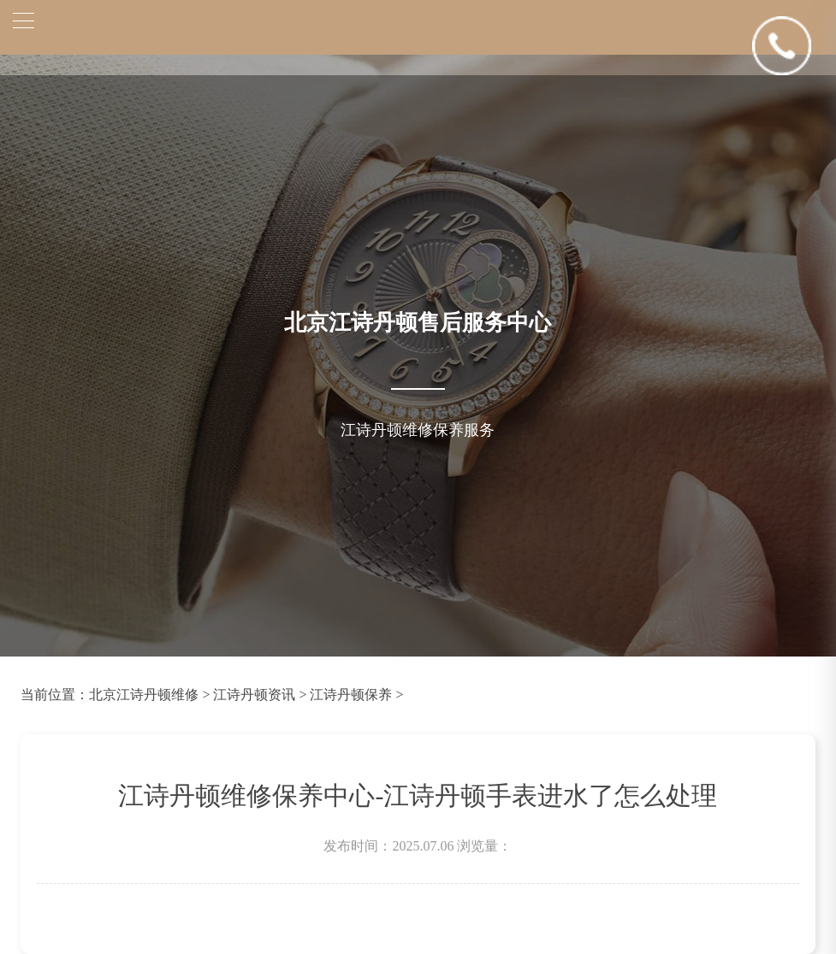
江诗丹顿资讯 (254, 694)
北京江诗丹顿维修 (144, 694)
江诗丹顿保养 (351, 694)
